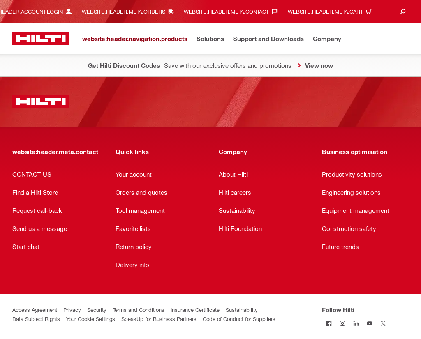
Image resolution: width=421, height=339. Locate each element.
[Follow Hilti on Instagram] (342, 323)
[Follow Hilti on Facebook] (328, 323)
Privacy (72, 310)
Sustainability (242, 310)
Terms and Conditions (138, 310)
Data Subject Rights (36, 319)
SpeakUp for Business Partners (159, 319)
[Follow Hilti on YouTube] (369, 323)
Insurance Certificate (195, 310)
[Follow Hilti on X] (383, 323)
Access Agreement (34, 310)
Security (96, 310)
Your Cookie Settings (90, 319)
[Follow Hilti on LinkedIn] (356, 323)
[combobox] (395, 11)
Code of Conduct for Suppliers (239, 319)
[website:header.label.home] (40, 38)
